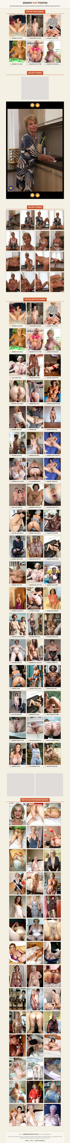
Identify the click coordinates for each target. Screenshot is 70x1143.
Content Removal (39, 1140)
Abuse (27, 1140)
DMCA (31, 1140)
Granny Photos (35, 2)
